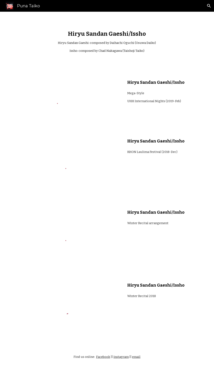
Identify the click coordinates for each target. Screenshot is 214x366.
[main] (107, 41)
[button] (209, 6)
